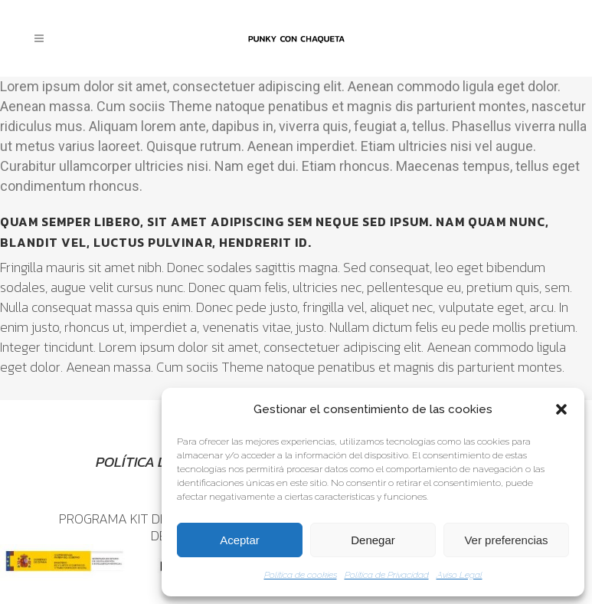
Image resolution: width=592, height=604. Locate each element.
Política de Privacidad (387, 575)
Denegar (373, 540)
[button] (561, 409)
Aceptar (240, 540)
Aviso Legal (459, 575)
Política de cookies (300, 575)
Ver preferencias (506, 540)
